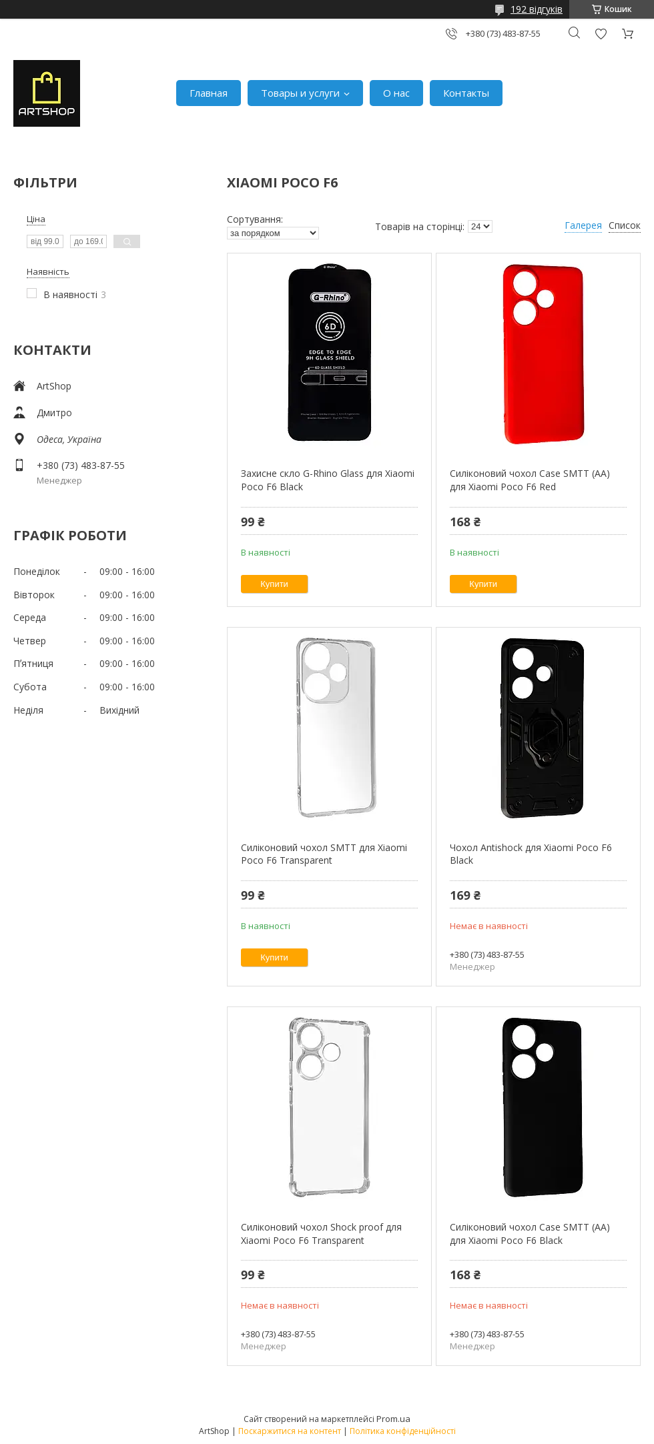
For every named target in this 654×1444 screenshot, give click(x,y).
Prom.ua (393, 1419)
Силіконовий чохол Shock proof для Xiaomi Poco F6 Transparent (321, 1234)
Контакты (466, 92)
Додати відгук (600, 33)
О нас (396, 92)
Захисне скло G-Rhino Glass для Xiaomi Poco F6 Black (327, 480)
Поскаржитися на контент (289, 1431)
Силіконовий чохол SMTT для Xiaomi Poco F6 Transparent (324, 854)
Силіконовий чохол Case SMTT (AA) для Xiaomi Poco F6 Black (530, 1234)
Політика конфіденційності (403, 1431)
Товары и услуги (300, 92)
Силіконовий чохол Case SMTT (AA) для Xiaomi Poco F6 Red (530, 480)
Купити (274, 584)
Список (625, 225)
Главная (209, 92)
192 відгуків (537, 9)
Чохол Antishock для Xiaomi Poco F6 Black (531, 854)
